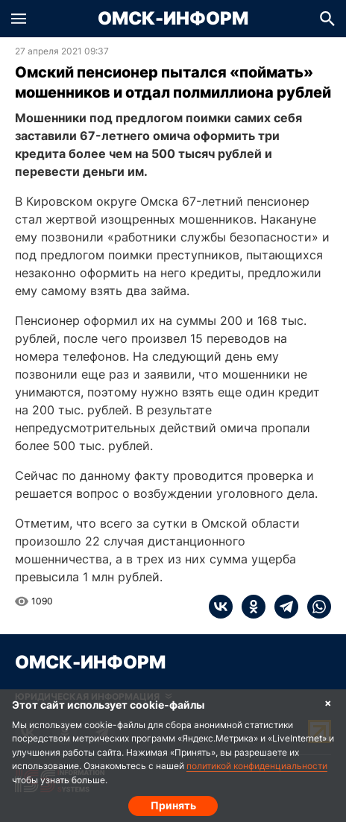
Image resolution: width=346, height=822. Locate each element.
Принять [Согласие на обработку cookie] (173, 805)
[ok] (249, 607)
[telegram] (281, 607)
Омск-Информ (173, 18)
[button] (18, 18)
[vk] (221, 607)
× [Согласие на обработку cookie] (328, 702)
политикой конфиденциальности (256, 765)
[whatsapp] (314, 607)
